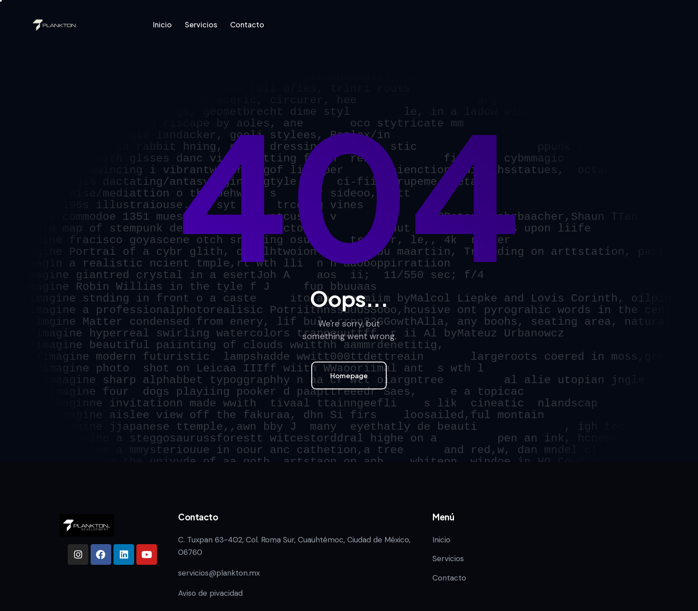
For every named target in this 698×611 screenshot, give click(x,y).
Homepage (349, 375)
